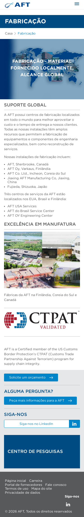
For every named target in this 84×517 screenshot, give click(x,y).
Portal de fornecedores (23, 484)
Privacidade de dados (22, 492)
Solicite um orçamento (31, 377)
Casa (9, 33)
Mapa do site (41, 488)
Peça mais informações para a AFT (40, 400)
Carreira (35, 480)
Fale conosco (55, 484)
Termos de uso (16, 488)
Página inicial (15, 480)
